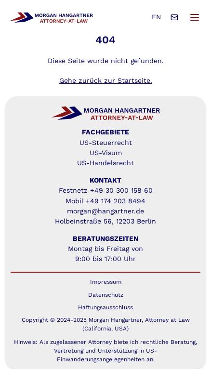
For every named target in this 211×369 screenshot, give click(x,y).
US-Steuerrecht (105, 142)
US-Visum (106, 153)
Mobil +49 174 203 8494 (105, 201)
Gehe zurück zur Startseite (104, 80)
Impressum (105, 281)
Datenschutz (105, 294)
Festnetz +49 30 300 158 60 (106, 190)
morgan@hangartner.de (105, 211)
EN (156, 17)
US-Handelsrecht (105, 163)
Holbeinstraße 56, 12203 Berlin (105, 221)
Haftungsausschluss (105, 307)
